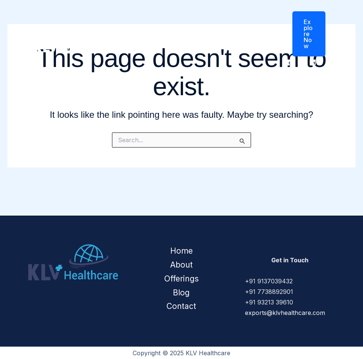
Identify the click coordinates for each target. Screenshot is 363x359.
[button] (304, 33)
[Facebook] (290, 62)
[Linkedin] (312, 62)
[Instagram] (301, 62)
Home (132, 39)
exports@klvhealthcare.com (285, 312)
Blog (230, 39)
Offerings (196, 39)
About (159, 39)
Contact (258, 39)
